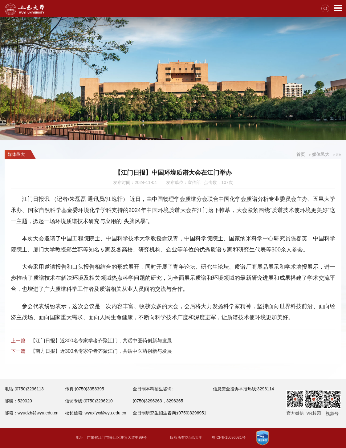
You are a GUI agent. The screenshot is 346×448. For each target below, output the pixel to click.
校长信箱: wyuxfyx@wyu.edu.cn (95, 412)
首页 (300, 154)
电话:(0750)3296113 (24, 388)
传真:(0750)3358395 (84, 388)
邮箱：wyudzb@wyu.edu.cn (32, 412)
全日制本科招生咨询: (153, 388)
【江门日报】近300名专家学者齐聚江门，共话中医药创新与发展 (101, 340)
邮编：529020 (18, 400)
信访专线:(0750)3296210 (89, 400)
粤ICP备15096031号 (228, 437)
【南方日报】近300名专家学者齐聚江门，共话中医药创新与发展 (101, 351)
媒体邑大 (320, 154)
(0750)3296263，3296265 (158, 400)
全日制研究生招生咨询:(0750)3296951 (169, 412)
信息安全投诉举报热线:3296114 (243, 388)
